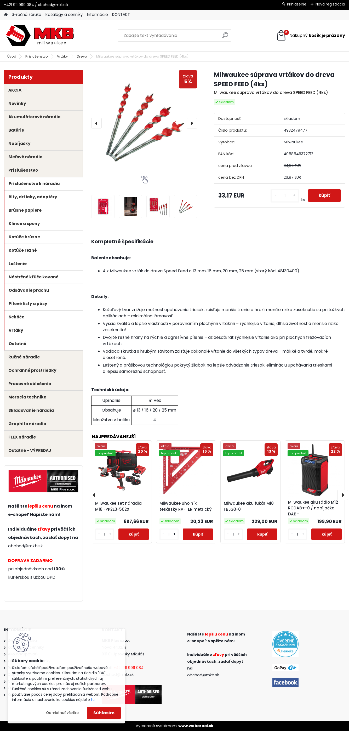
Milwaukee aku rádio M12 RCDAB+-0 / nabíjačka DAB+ (313, 508)
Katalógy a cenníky (64, 14)
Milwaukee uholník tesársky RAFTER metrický (185, 506)
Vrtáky (62, 56)
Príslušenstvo (36, 56)
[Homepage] (6, 15)
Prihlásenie (296, 4)
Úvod (11, 56)
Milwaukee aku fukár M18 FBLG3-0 (249, 506)
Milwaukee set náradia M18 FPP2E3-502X (118, 506)
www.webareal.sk (195, 725)
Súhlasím (104, 713)
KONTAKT (121, 14)
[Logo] (40, 36)
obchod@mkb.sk (25, 546)
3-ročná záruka (26, 14)
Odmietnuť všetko (62, 712)
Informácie (97, 14)
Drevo (82, 56)
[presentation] (96, 123)
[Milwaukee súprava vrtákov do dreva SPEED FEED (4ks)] (144, 123)
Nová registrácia (330, 4)
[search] (225, 37)
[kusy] (285, 195)
